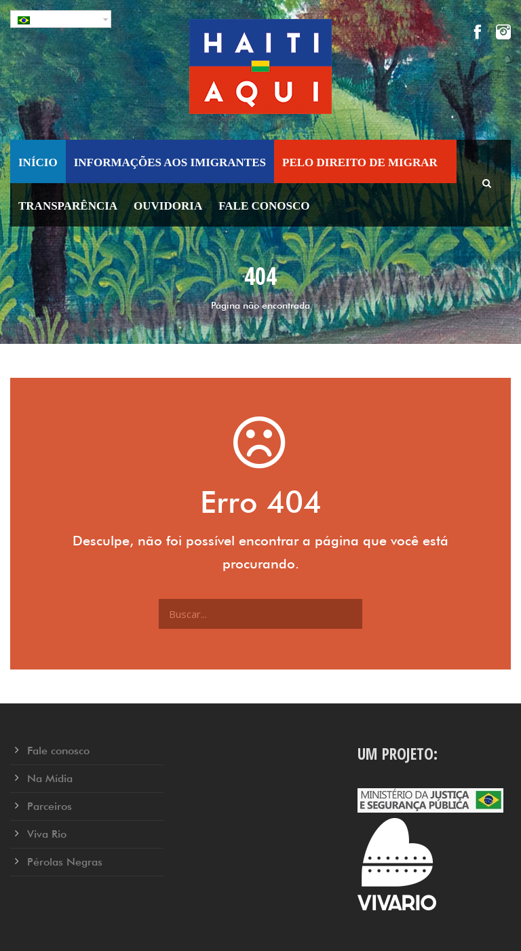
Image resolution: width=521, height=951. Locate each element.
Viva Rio (46, 834)
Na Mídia (50, 778)
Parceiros (49, 806)
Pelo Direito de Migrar (360, 162)
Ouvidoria (168, 205)
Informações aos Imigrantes (170, 162)
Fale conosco (263, 205)
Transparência (67, 205)
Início (38, 162)
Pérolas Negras (64, 861)
